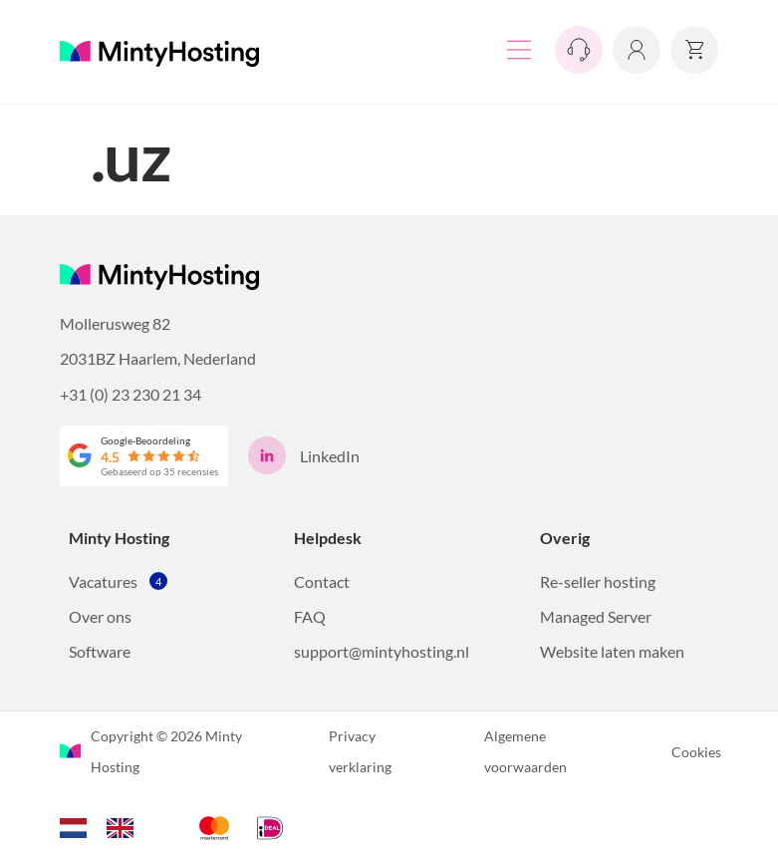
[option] (125, 828)
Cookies (696, 751)
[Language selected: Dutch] (106, 825)
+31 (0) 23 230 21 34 (130, 394)
